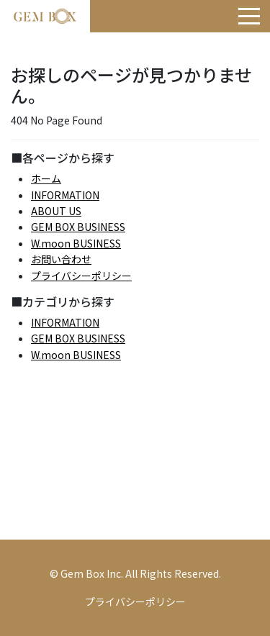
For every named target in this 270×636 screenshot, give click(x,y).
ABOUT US (56, 211)
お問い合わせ (61, 259)
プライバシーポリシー (81, 275)
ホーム (46, 178)
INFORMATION (65, 195)
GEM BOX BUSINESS (78, 226)
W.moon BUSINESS (76, 243)
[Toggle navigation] (248, 16)
